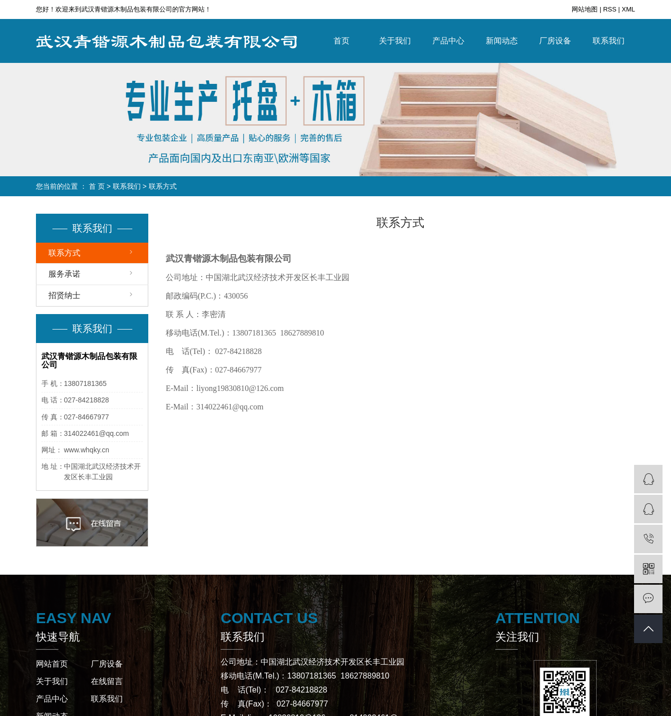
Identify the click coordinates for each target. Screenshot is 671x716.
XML (628, 9)
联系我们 (609, 40)
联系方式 (64, 253)
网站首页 (52, 664)
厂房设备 (555, 40)
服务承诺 (64, 274)
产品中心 (448, 40)
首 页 (97, 186)
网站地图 (586, 9)
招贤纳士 (64, 295)
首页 (341, 40)
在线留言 (107, 681)
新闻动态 (502, 40)
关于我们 (395, 40)
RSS (610, 9)
